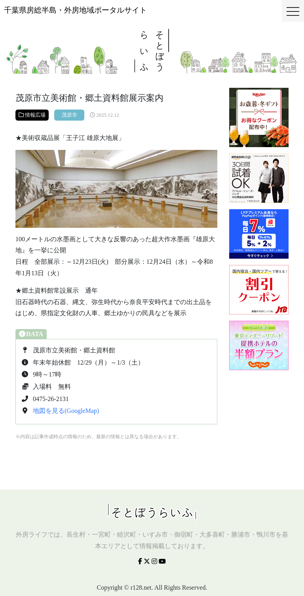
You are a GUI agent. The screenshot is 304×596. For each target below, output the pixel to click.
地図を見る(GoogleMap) (66, 410)
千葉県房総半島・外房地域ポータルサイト (75, 10)
